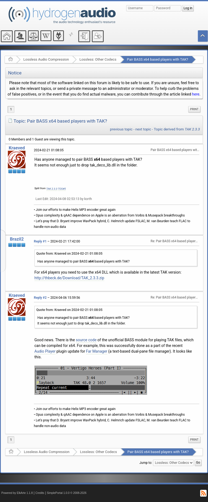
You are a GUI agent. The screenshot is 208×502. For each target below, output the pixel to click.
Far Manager (97, 351)
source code (86, 340)
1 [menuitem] (11, 109)
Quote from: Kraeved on (69, 253)
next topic (143, 129)
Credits (39, 492)
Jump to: (145, 463)
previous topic (121, 129)
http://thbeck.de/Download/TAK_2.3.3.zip (69, 278)
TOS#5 (62, 188)
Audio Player (45, 351)
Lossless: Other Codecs (97, 59)
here (195, 94)
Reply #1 (40, 241)
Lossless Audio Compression (46, 59)
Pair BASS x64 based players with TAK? (157, 59)
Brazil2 (17, 239)
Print (194, 109)
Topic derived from (177, 129)
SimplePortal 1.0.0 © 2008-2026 (66, 492)
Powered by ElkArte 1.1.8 (17, 492)
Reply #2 (40, 298)
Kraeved (17, 147)
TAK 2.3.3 (51, 188)
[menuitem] (194, 109)
